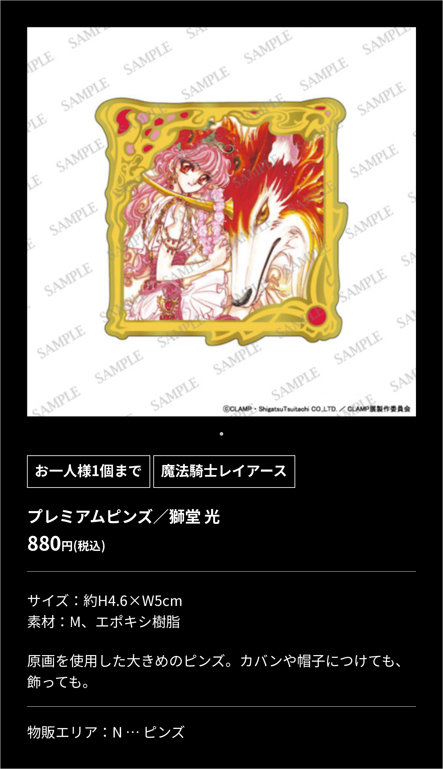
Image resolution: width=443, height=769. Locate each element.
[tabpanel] (221, 222)
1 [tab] (221, 434)
